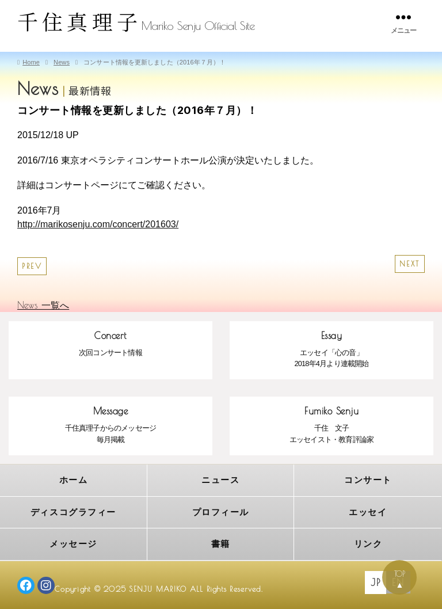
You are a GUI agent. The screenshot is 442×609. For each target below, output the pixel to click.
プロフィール (220, 511)
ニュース (220, 480)
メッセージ (73, 543)
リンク (368, 543)
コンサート (368, 480)
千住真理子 (79, 21)
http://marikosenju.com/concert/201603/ (97, 224)
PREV (32, 266)
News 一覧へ (43, 305)
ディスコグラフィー (73, 511)
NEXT (409, 264)
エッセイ (368, 511)
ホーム (73, 480)
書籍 (220, 543)
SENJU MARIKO (158, 588)
